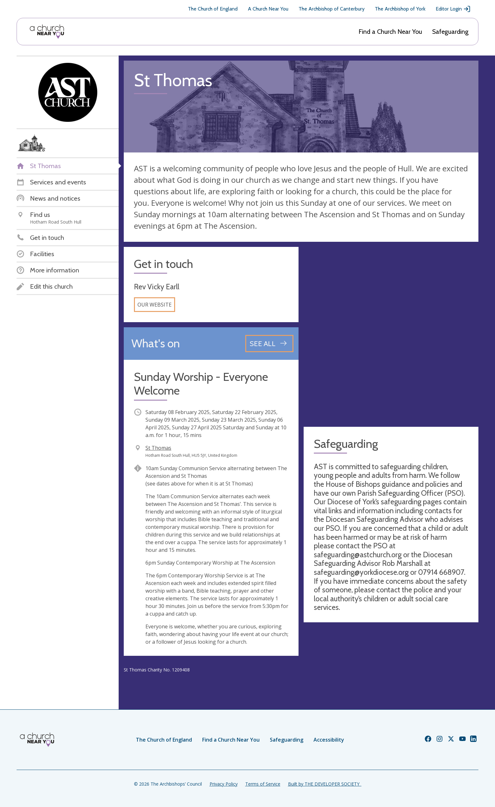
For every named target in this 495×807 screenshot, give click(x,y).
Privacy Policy (224, 784)
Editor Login (453, 9)
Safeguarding (450, 31)
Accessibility (329, 739)
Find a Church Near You (390, 31)
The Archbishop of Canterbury (332, 9)
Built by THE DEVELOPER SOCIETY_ (324, 784)
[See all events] (269, 343)
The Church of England (213, 9)
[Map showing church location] (391, 334)
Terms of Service (262, 784)
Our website (154, 304)
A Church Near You (268, 9)
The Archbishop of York (400, 9)
